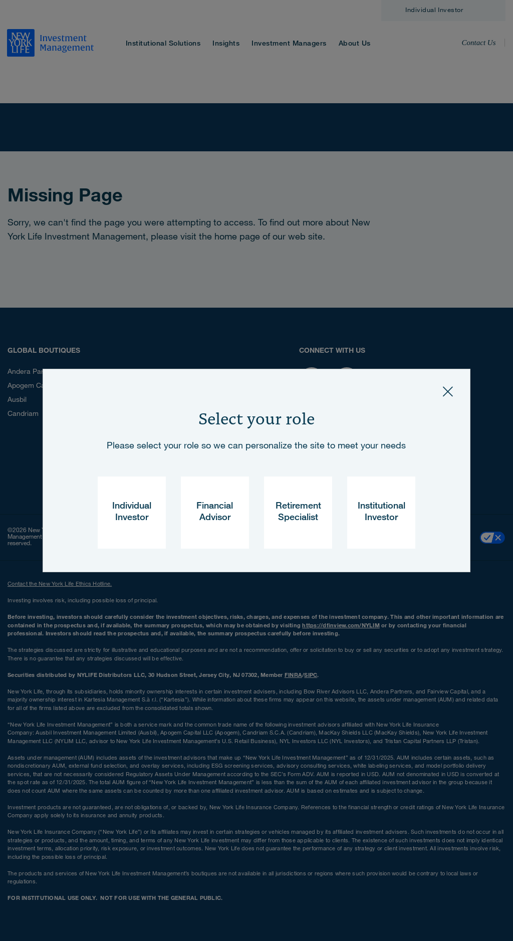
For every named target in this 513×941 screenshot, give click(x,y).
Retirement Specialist (298, 512)
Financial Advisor (214, 512)
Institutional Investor (381, 512)
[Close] (448, 391)
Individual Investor (131, 512)
